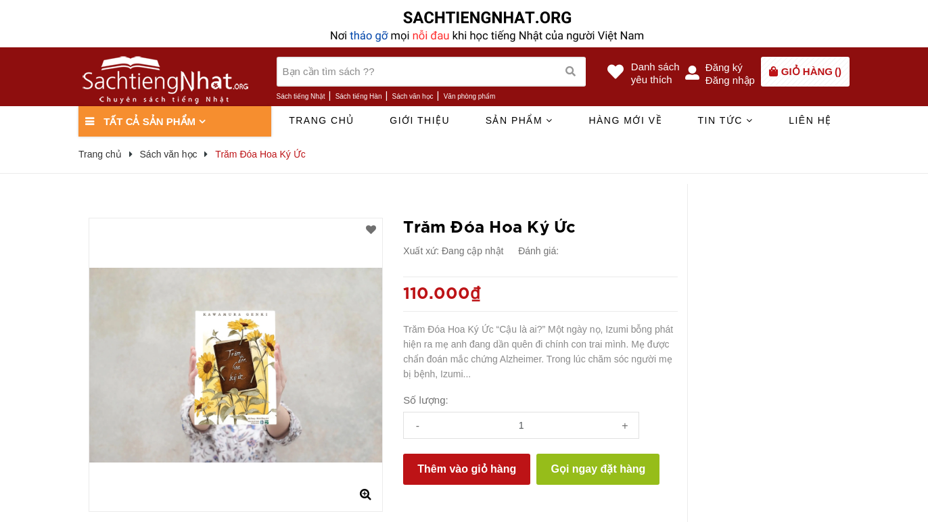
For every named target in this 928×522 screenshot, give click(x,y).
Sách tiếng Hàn (358, 96)
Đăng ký (724, 67)
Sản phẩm (519, 120)
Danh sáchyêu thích (655, 73)
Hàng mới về (625, 120)
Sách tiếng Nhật (301, 96)
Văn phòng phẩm (470, 96)
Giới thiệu (420, 120)
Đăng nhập (730, 80)
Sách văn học (413, 96)
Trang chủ (321, 120)
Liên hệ (810, 120)
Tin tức (725, 120)
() (811, 71)
